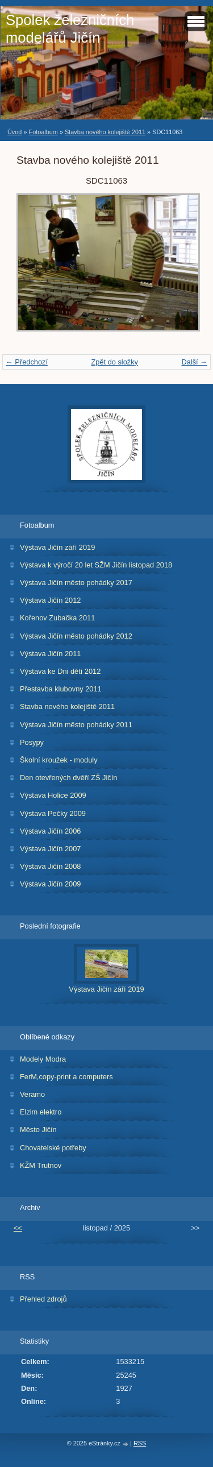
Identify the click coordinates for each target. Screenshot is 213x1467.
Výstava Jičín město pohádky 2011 (76, 724)
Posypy (32, 742)
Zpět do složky (114, 362)
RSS (139, 1443)
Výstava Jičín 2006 (50, 831)
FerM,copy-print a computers (66, 1076)
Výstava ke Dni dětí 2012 (60, 671)
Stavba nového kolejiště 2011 (105, 132)
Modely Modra (43, 1059)
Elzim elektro (40, 1112)
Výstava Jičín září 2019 (57, 547)
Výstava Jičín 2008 (50, 866)
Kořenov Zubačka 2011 (57, 618)
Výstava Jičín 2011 (50, 653)
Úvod (14, 132)
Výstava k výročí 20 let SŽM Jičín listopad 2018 (96, 565)
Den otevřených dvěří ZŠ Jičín (68, 777)
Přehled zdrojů (43, 1299)
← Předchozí (27, 362)
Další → (194, 362)
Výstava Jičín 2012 (50, 600)
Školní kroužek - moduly (59, 760)
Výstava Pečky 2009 (53, 813)
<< (18, 1228)
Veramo (32, 1094)
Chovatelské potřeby (53, 1147)
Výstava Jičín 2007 (50, 848)
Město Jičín (38, 1129)
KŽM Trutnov (40, 1165)
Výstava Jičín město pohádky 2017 (76, 582)
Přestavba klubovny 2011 (61, 689)
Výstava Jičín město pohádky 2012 (76, 636)
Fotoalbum (42, 132)
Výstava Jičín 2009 (50, 884)
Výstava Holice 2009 (53, 795)
